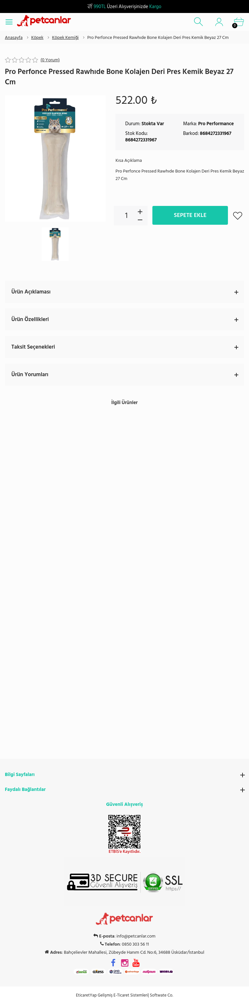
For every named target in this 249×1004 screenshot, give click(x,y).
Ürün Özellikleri (127, 319)
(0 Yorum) (50, 60)
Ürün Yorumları (127, 375)
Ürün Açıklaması (127, 292)
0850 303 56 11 (135, 623)
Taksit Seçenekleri (127, 347)
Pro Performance (216, 124)
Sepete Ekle (190, 215)
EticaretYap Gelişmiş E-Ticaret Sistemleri (112, 674)
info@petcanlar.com (135, 615)
